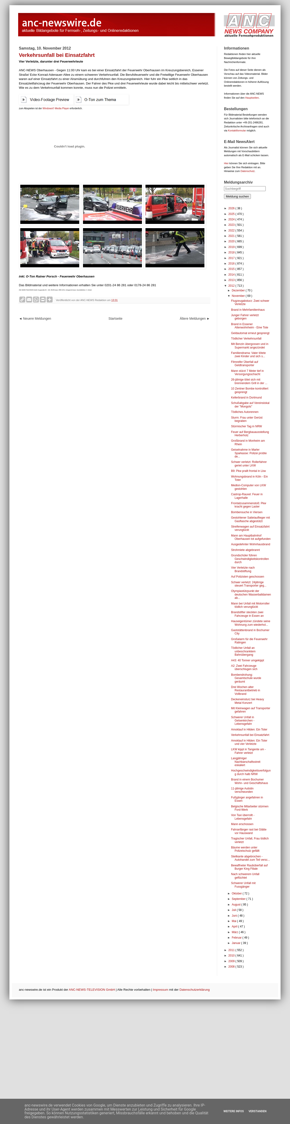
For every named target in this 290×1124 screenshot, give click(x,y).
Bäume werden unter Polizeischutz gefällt (245, 849)
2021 (232, 236)
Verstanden (257, 1111)
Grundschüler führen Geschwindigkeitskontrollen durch (250, 559)
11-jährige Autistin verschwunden (242, 790)
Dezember (239, 290)
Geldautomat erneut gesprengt (250, 333)
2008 (232, 966)
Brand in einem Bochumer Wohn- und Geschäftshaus (249, 781)
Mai (234, 921)
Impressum (160, 989)
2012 (232, 285)
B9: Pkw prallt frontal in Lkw (248, 471)
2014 (232, 274)
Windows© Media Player (56, 108)
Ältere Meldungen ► (195, 318)
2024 (232, 219)
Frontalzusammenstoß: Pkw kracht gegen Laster (248, 505)
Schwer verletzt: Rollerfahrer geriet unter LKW (249, 463)
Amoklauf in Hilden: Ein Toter (249, 729)
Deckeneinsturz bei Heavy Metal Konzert (247, 701)
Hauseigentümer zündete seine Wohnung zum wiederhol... (250, 623)
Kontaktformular (237, 130)
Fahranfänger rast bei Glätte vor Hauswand (248, 831)
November (239, 296)
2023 (232, 224)
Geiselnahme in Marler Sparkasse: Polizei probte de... (249, 453)
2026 (232, 208)
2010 (232, 955)
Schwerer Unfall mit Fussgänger (243, 884)
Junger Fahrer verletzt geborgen (245, 317)
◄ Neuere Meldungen (35, 318)
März (235, 932)
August (236, 904)
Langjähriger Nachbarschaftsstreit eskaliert (245, 762)
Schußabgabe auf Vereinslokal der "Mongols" (250, 404)
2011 (232, 950)
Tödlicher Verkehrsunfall (246, 338)
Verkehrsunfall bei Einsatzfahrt (250, 735)
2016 (232, 263)
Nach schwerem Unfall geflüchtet (245, 875)
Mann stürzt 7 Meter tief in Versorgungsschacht (247, 372)
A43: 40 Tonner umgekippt (247, 660)
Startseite (115, 318)
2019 (232, 247)
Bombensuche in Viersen (246, 512)
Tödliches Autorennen (244, 412)
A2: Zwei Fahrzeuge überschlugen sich (244, 667)
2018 (232, 252)
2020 (232, 241)
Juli (234, 910)
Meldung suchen (237, 196)
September (239, 899)
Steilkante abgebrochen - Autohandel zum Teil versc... (250, 858)
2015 (232, 269)
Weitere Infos (234, 1111)
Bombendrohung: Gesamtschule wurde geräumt (246, 678)
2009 (232, 961)
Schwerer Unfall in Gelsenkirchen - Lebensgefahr (242, 721)
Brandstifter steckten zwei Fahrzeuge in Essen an (247, 614)
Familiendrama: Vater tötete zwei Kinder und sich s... (248, 354)
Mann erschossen (242, 824)
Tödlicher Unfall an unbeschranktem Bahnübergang (243, 651)
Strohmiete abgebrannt (245, 550)
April (235, 926)
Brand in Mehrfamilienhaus (248, 309)
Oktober (237, 893)
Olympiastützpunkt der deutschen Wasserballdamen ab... (251, 594)
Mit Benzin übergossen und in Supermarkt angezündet (249, 345)
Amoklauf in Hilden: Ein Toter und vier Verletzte (249, 742)
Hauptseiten (252, 97)
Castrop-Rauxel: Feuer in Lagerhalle (247, 496)
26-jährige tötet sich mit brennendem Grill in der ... (249, 381)
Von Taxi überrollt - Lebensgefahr (242, 817)
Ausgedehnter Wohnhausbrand (250, 544)
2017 (232, 258)
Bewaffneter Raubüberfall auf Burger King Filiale (249, 867)
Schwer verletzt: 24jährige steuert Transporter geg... (248, 584)
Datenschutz (247, 171)
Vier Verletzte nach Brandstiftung (243, 569)
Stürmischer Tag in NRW (246, 426)
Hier (226, 163)
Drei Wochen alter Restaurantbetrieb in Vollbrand (245, 690)
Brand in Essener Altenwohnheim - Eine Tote (249, 326)
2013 (232, 280)
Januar (236, 943)
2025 (232, 214)
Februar (237, 937)
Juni (235, 915)
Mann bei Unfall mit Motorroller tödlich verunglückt (250, 605)
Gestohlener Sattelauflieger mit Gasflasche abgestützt (250, 519)
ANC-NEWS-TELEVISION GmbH (92, 989)
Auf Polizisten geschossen (247, 576)
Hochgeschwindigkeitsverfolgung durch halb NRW (251, 772)
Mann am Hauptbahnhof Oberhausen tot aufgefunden (251, 537)
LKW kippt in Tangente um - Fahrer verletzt (248, 751)
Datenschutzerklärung (194, 989)
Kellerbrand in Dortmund (246, 397)
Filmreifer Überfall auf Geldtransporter (244, 363)
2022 (232, 230)
